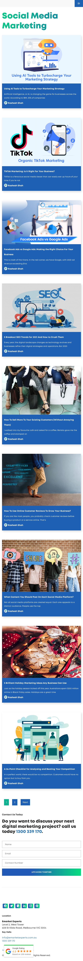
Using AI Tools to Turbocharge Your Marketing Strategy (34, 89)
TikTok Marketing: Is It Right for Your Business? (29, 171)
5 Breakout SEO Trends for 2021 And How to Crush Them (34, 337)
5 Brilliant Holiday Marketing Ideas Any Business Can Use (35, 683)
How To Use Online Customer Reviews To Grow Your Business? (37, 511)
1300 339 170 (29, 831)
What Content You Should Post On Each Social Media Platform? (39, 597)
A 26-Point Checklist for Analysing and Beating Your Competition (39, 769)
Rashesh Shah (15, 103)
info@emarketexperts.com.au (19, 937)
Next (25, 802)
